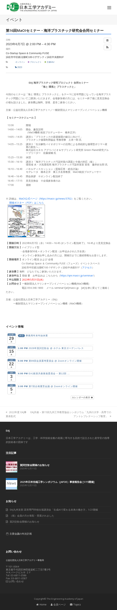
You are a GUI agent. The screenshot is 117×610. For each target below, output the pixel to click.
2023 (18, 67)
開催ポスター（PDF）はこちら (26, 202)
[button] (109, 7)
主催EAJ (49, 62)
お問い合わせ (15, 581)
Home (41, 604)
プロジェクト (35, 62)
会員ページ (58, 604)
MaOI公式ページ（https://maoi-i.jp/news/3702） (46, 198)
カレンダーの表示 (82, 397)
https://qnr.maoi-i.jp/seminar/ (77, 275)
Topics (75, 604)
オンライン (20, 62)
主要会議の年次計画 (20, 533)
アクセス (87, 267)
